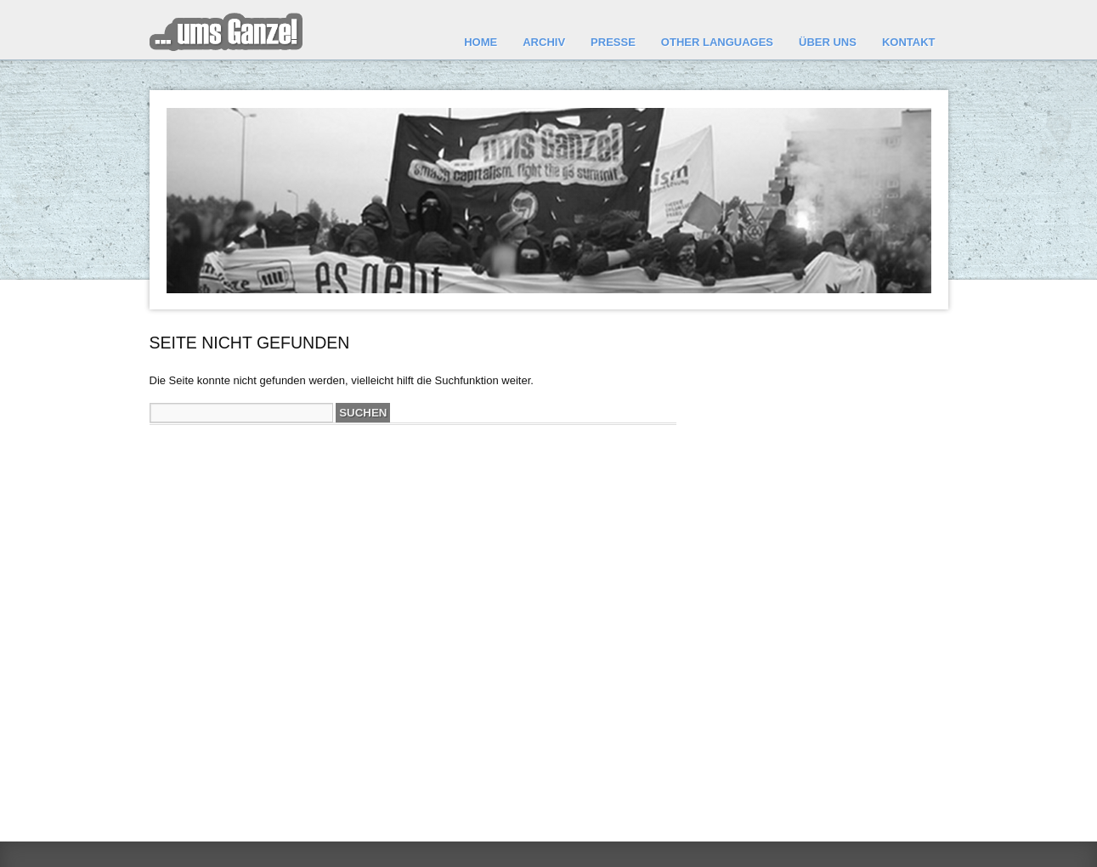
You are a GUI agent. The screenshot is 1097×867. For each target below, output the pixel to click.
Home (480, 42)
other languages (717, 42)
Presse (613, 42)
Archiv (544, 42)
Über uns (828, 42)
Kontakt (909, 42)
